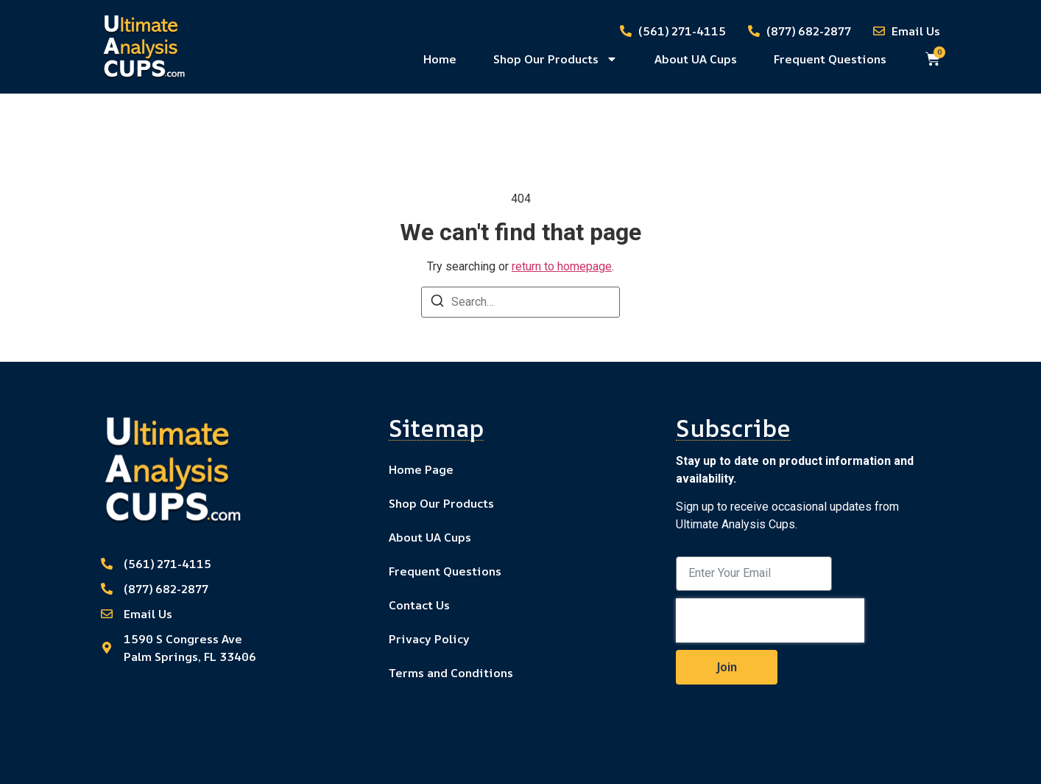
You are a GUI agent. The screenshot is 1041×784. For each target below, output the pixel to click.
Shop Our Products (555, 59)
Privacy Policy (429, 639)
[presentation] (770, 620)
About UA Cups (695, 59)
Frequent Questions (830, 59)
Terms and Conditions (451, 673)
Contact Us (419, 605)
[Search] (437, 303)
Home (439, 59)
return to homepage (562, 266)
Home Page (421, 469)
